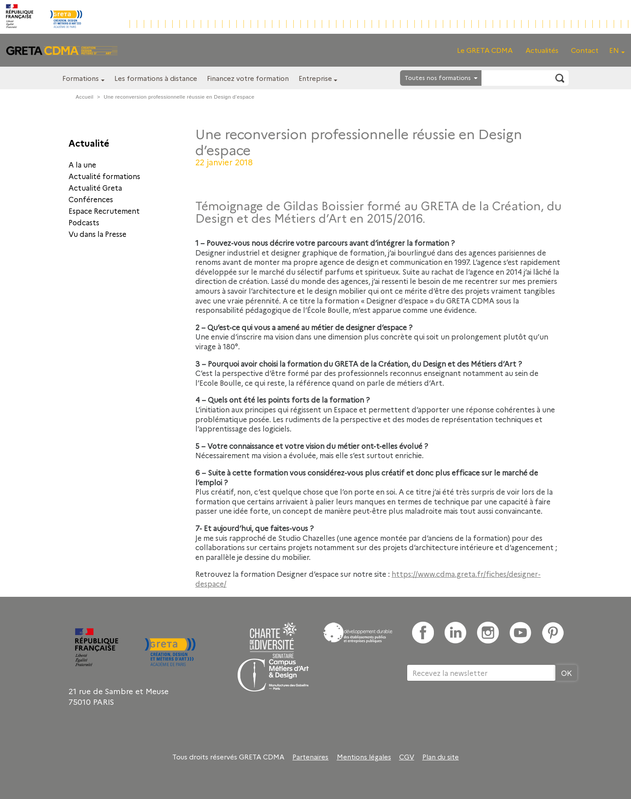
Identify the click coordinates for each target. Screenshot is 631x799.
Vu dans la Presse (97, 234)
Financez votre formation (248, 78)
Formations (80, 78)
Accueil (84, 97)
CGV (406, 756)
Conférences (91, 199)
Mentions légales (364, 756)
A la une (82, 164)
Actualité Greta (95, 187)
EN (614, 50)
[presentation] (474, 710)
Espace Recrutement (104, 211)
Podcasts (84, 222)
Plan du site (440, 756)
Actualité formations (104, 176)
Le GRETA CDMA (485, 50)
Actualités (542, 50)
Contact (585, 50)
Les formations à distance (155, 78)
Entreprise (315, 78)
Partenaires (310, 756)
